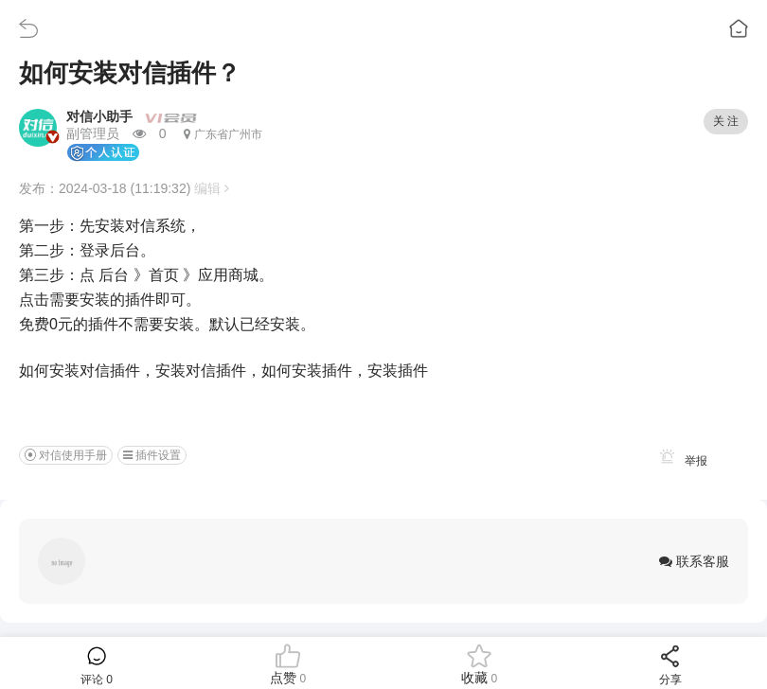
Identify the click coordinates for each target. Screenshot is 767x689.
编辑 (211, 188)
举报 (680, 461)
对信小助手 (99, 116)
